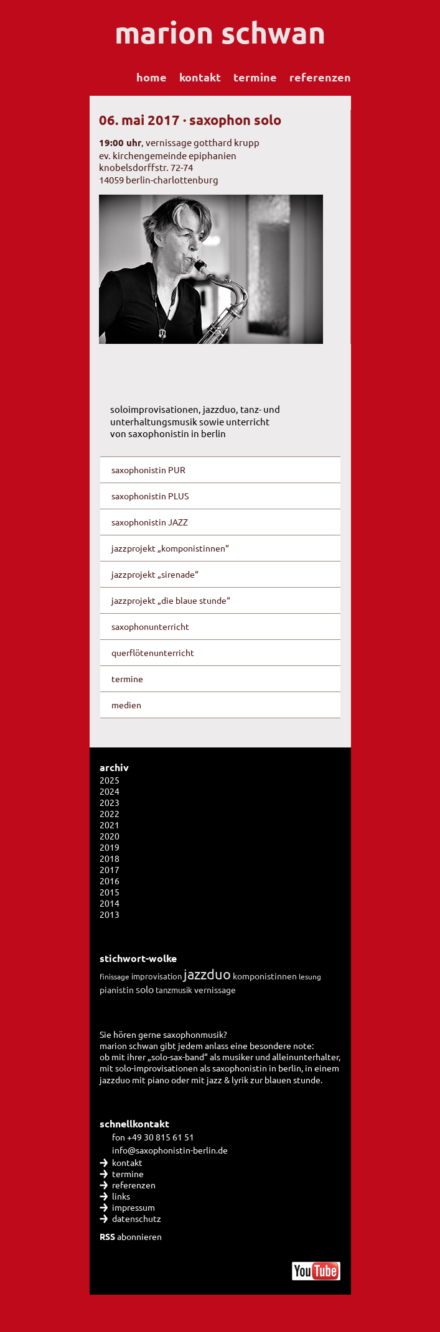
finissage (114, 976)
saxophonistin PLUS (150, 495)
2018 (109, 858)
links (121, 1195)
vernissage (215, 989)
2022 (109, 813)
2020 (109, 835)
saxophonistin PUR (148, 469)
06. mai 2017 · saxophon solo (190, 119)
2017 (109, 869)
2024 (109, 791)
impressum (133, 1207)
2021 (109, 824)
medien (126, 704)
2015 (109, 891)
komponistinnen (265, 975)
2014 (109, 903)
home (151, 77)
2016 (109, 880)
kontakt (200, 77)
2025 (109, 779)
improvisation (156, 976)
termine (255, 77)
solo (145, 989)
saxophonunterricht (150, 626)
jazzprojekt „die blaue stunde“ (170, 600)
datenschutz (136, 1218)
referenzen (320, 77)
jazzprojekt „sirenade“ (155, 574)
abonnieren (131, 1236)
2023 (109, 802)
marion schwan (220, 31)
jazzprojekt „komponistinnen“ (170, 547)
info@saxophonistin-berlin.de (170, 1149)
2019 (109, 847)
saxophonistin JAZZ (149, 521)
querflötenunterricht (152, 652)
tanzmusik (174, 989)
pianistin (117, 989)
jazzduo (207, 974)
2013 (109, 914)
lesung (310, 976)
